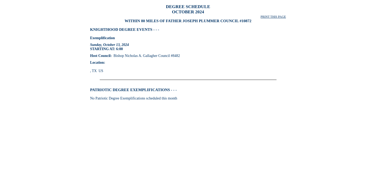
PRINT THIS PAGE (273, 17)
